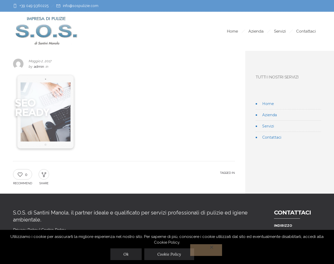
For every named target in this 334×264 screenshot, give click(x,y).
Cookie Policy (169, 254)
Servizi (280, 31)
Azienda (256, 31)
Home (232, 31)
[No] (206, 250)
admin (39, 67)
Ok (126, 254)
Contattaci (306, 31)
